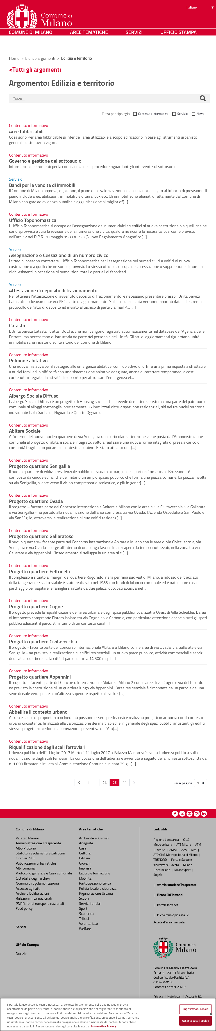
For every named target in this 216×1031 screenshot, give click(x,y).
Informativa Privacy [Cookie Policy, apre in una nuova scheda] (103, 1026)
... (96, 782)
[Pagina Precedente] (79, 782)
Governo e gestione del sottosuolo (45, 160)
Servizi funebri (90, 903)
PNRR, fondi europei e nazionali (40, 903)
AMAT (173, 849)
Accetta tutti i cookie (195, 1021)
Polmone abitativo (28, 360)
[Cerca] (202, 98)
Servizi (134, 45)
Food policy (24, 908)
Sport (83, 908)
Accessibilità (193, 996)
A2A (184, 849)
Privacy (158, 996)
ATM (198, 844)
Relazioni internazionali (34, 898)
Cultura (85, 853)
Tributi (84, 918)
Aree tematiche (89, 45)
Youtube (189, 814)
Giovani (85, 863)
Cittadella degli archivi (33, 878)
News (200, 113)
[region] (108, 1014)
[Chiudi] (211, 1014)
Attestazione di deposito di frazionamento (53, 290)
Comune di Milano (30, 45)
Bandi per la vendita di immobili (42, 184)
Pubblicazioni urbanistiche (36, 863)
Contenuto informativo (153, 113)
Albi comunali (26, 868)
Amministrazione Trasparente (38, 843)
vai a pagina (183, 783)
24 (105, 782)
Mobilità (85, 878)
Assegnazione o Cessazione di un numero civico (59, 255)
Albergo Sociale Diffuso (34, 395)
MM (194, 849)
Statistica (86, 913)
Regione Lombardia (166, 839)
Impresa (85, 868)
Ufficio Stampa (178, 45)
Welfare (85, 928)
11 (125, 782)
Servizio (182, 113)
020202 (180, 987)
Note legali (174, 996)
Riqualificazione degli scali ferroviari (47, 746)
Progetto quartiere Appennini (40, 676)
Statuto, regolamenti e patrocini (40, 853)
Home (14, 58)
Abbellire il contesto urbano (38, 711)
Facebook (175, 814)
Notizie (21, 953)
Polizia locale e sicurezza (97, 888)
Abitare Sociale (25, 430)
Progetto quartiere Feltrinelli (39, 571)
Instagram (197, 814)
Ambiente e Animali (94, 838)
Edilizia (84, 858)
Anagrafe (86, 843)
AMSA (161, 849)
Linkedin (204, 814)
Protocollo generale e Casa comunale (44, 873)
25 (115, 782)
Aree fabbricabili (26, 131)
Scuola (84, 898)
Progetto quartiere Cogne (36, 606)
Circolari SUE (26, 858)
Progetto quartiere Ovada (36, 500)
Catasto (17, 325)
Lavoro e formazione (94, 873)
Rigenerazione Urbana (96, 893)
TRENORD (160, 859)
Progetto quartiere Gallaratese (41, 536)
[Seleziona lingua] (200, 20)
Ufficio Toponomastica (32, 219)
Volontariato (88, 923)
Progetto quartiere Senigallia (39, 465)
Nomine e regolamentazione (37, 883)
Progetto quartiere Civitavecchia (43, 641)
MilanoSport (182, 869)
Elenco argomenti (40, 58)
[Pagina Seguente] (134, 782)
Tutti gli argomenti (36, 69)
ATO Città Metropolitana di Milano (175, 854)
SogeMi (158, 874)
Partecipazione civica (95, 883)
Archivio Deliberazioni (32, 893)
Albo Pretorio (26, 848)
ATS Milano (184, 844)
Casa (82, 848)
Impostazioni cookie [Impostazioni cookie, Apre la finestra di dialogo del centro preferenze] (195, 1009)
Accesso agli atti (28, 888)
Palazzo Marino (27, 838)
